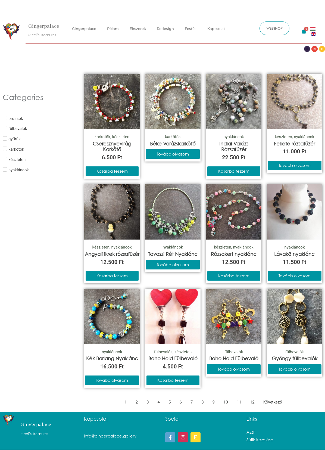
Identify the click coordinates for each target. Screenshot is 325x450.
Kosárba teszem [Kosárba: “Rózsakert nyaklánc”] (233, 275)
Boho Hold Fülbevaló (173, 358)
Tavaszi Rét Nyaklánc (173, 254)
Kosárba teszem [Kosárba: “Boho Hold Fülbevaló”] (173, 380)
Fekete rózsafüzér (294, 144)
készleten (120, 136)
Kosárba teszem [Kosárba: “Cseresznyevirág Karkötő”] (112, 171)
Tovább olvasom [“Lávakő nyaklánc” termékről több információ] (295, 275)
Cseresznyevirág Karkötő (112, 147)
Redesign (165, 28)
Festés (190, 28)
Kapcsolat (216, 28)
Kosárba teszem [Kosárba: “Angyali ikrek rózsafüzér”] (112, 275)
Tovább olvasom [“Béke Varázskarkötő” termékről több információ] (173, 153)
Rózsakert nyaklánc (234, 254)
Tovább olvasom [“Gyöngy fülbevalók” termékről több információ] (295, 369)
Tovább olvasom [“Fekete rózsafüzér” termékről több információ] (295, 165)
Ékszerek (138, 28)
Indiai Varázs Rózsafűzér (233, 147)
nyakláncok (233, 136)
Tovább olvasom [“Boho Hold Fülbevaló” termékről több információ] (234, 369)
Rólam (113, 28)
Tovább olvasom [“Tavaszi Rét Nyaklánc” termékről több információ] (173, 264)
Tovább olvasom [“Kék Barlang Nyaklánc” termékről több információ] (112, 380)
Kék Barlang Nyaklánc (112, 358)
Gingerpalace (43, 25)
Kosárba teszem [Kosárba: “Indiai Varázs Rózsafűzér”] (233, 171)
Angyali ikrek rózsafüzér (112, 254)
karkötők (102, 136)
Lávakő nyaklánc (294, 254)
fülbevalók (163, 351)
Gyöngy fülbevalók (294, 358)
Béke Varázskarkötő (173, 144)
